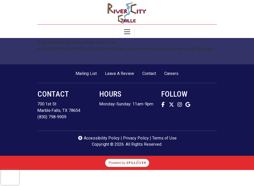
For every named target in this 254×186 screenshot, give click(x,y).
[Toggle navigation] (127, 32)
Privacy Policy (136, 138)
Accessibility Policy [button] (99, 138)
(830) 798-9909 (51, 116)
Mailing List (86, 73)
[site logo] (127, 12)
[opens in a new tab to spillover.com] (127, 162)
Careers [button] (173, 73)
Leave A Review (121, 73)
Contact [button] (151, 73)
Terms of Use (164, 138)
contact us (106, 42)
